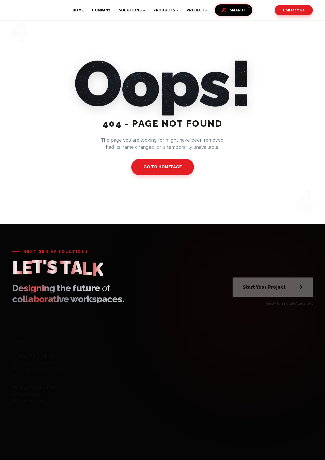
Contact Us (294, 10)
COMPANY (101, 10)
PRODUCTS (165, 10)
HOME (78, 10)
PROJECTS (197, 10)
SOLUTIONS (132, 10)
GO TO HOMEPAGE (162, 167)
